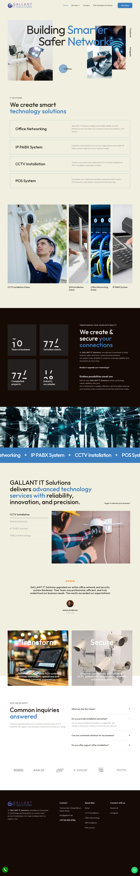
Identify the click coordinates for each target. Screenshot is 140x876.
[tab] (29, 520)
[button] (134, 870)
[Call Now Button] (5, 870)
